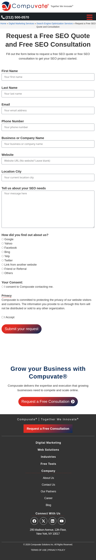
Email (6, 104)
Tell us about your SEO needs (24, 188)
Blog (48, 505)
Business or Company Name (23, 138)
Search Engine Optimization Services (55, 23)
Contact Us (48, 484)
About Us (48, 478)
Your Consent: (12, 282)
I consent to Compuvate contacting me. (28, 286)
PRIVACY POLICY (56, 550)
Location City (11, 171)
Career (48, 498)
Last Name (9, 87)
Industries (48, 456)
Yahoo (8, 243)
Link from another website (20, 264)
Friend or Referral (15, 268)
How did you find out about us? (25, 235)
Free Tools (48, 463)
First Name (10, 71)
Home (3, 23)
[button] (89, 17)
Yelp (7, 256)
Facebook (10, 247)
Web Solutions (48, 449)
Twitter (8, 260)
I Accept (9, 317)
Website (7, 154)
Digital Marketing (48, 442)
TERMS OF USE (39, 550)
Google (8, 239)
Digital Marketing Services (21, 23)
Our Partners (48, 491)
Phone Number (13, 121)
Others (8, 273)
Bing (7, 252)
